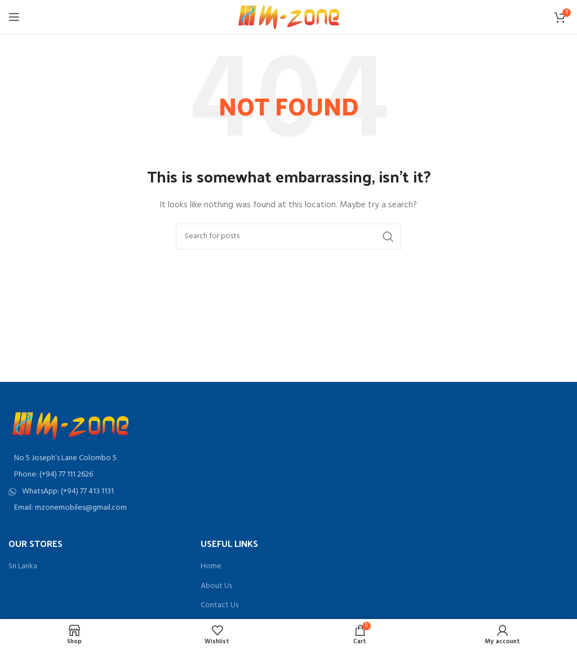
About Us (216, 586)
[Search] (288, 237)
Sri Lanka (22, 566)
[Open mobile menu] (14, 17)
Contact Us (219, 605)
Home (211, 566)
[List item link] (144, 475)
